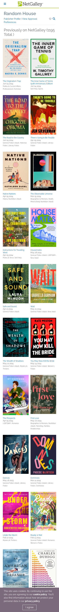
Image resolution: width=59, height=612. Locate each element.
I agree (29, 607)
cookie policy (40, 594)
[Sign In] (5, 4)
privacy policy (32, 601)
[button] (50, 19)
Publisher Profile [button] (12, 19)
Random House (20, 13)
